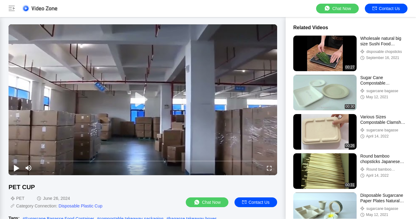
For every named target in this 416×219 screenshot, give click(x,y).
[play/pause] (16, 167)
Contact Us (386, 8)
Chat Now (337, 8)
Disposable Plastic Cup (80, 205)
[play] (142, 99)
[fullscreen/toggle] (269, 167)
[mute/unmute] (29, 167)
